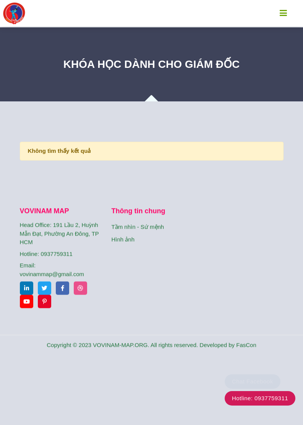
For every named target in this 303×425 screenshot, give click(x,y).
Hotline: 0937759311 (260, 398)
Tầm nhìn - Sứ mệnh (138, 235)
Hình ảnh (123, 248)
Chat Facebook (252, 381)
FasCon (246, 353)
